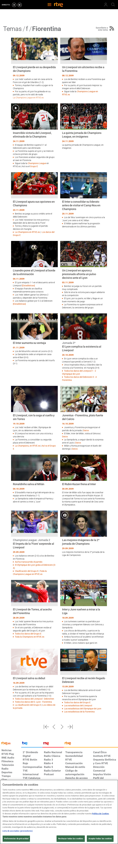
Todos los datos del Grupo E (28, 633)
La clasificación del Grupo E (28, 705)
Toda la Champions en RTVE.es (29, 637)
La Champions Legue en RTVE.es (28, 97)
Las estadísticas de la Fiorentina (79, 711)
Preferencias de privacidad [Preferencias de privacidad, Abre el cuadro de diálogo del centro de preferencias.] (16, 838)
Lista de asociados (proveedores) (17, 831)
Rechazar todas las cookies (70, 838)
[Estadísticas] (28, 285)
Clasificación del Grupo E (26, 571)
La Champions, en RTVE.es (27, 446)
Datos (86, 430)
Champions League (37, 163)
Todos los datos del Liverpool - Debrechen (34, 699)
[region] (59, 812)
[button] (46, 727)
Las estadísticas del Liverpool (78, 705)
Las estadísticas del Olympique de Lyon (82, 708)
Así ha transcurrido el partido (28, 562)
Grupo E (34, 166)
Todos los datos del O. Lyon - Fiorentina (33, 702)
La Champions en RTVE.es (27, 232)
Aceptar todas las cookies (100, 838)
